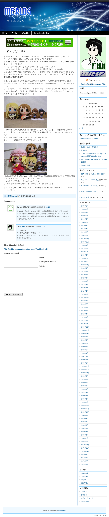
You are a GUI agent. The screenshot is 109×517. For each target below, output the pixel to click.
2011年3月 (84, 317)
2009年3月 (84, 396)
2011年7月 (84, 304)
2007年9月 (84, 454)
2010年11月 (85, 330)
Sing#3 (83, 479)
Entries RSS (85, 84)
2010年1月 (84, 363)
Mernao (14, 196)
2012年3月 (84, 288)
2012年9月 (84, 268)
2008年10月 (85, 412)
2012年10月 (85, 265)
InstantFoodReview (41, 33)
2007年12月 (85, 445)
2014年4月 (84, 229)
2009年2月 (84, 399)
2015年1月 (84, 216)
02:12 (48, 207)
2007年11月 (85, 448)
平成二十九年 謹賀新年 (89, 147)
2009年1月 (84, 402)
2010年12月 (85, 327)
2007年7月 (84, 461)
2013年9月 (84, 245)
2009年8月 (84, 379)
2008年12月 (85, 405)
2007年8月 (84, 458)
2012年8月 (84, 271)
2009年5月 (84, 389)
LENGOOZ (85, 476)
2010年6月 (84, 346)
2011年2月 (84, 320)
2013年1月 (84, 261)
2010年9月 (84, 337)
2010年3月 (84, 356)
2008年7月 (84, 422)
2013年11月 (85, 242)
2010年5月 (84, 350)
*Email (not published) (47, 262)
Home (4, 33)
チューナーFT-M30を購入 (90, 180)
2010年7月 (84, 343)
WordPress (62, 510)
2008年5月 (84, 428)
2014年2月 (84, 232)
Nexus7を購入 (86, 197)
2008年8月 (84, 418)
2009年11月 (85, 369)
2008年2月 (84, 438)
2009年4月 (84, 392)
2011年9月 (84, 301)
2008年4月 (84, 432)
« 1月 (81, 128)
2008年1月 (84, 441)
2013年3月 (84, 255)
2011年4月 (84, 314)
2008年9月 (84, 415)
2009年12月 (85, 366)
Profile (14, 33)
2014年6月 (84, 225)
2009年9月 (84, 376)
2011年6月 (84, 307)
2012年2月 (84, 291)
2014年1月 (84, 235)
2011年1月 (84, 324)
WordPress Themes (100, 515)
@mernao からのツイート (89, 138)
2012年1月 (84, 294)
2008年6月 (84, 425)
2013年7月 (84, 248)
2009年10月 (85, 373)
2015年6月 (84, 212)
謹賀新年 (84, 150)
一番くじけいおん (15, 51)
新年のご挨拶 (85, 165)
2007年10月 (85, 451)
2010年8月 (84, 340)
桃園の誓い (85, 483)
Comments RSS (99, 84)
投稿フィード (85, 495)
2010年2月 (84, 360)
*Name (41, 257)
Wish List (25, 33)
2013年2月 (84, 258)
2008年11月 (85, 409)
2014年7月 (84, 222)
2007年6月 (84, 464)
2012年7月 (84, 274)
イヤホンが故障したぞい (89, 191)
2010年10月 (85, 333)
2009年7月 (84, 382)
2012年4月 (84, 284)
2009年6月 (84, 386)
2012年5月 (84, 281)
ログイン (84, 491)
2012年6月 (84, 278)
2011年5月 (84, 310)
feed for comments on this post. (19, 249)
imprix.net (84, 473)
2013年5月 (84, 252)
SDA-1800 (84, 174)
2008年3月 (84, 435)
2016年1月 (84, 209)
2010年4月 (84, 353)
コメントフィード (87, 498)
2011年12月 (85, 297)
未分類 (9, 196)
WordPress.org (86, 501)
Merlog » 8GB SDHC (98, 174)
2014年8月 (84, 219)
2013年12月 (85, 239)
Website (42, 266)
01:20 (42, 226)
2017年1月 (84, 206)
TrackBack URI (42, 249)
